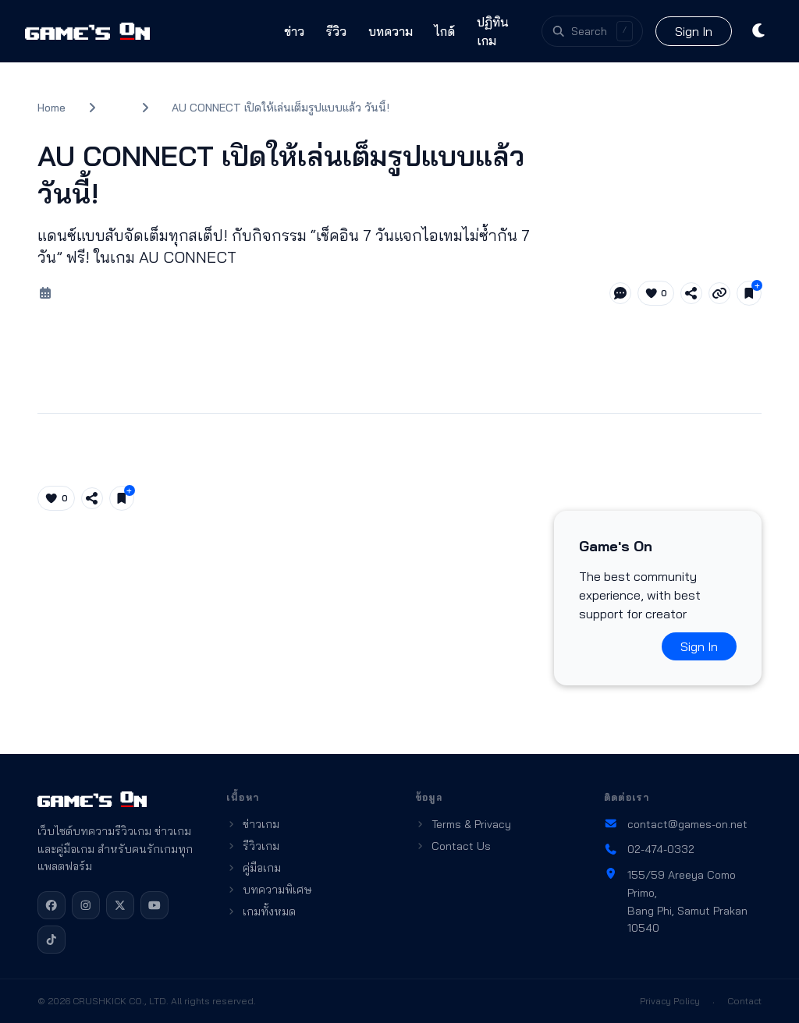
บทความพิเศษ (269, 890)
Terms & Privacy (463, 824)
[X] (120, 905)
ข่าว (294, 31)
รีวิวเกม (252, 846)
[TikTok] (51, 940)
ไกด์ (445, 31)
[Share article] (691, 293)
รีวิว (336, 31)
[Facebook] (51, 905)
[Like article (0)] (656, 293)
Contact (744, 1001)
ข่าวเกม (252, 824)
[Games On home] (87, 31)
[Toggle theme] (759, 31)
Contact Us (453, 846)
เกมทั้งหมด (261, 911)
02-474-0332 (649, 849)
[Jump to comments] (620, 293)
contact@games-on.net (676, 824)
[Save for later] (749, 293)
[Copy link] (719, 293)
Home (51, 108)
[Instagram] (86, 905)
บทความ (390, 31)
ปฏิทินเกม (493, 31)
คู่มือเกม (253, 868)
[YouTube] (154, 905)
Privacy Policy (670, 1001)
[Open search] (592, 31)
